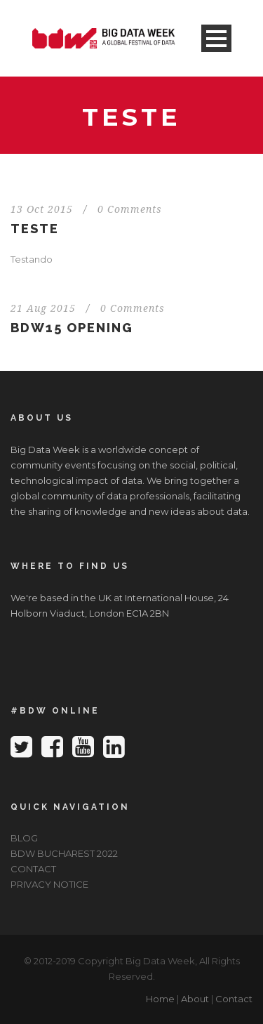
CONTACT (33, 868)
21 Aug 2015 (43, 308)
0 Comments (129, 209)
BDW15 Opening (72, 327)
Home (160, 998)
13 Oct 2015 (42, 209)
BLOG (24, 838)
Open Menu (216, 38)
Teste (35, 228)
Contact (233, 998)
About (195, 998)
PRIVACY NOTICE (49, 884)
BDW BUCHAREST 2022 (64, 853)
